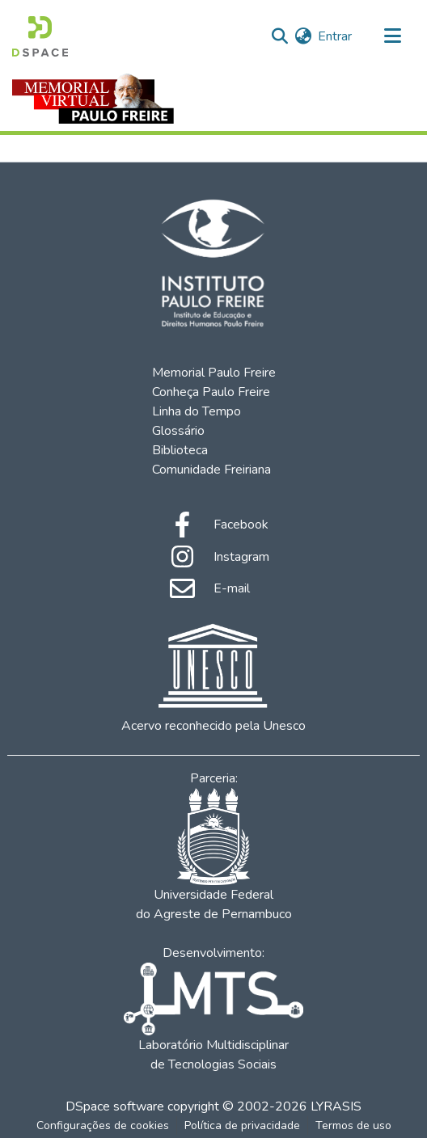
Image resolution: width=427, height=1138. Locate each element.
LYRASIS (336, 1106)
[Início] (40, 36)
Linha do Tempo (196, 411)
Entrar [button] (335, 36)
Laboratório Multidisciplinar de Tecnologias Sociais (213, 1018)
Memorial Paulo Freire (214, 372)
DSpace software (115, 1106)
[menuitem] (303, 36)
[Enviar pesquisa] (279, 36)
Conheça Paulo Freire (211, 392)
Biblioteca (180, 450)
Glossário (178, 431)
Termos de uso (353, 1125)
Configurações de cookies (102, 1125)
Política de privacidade (242, 1125)
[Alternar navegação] (392, 36)
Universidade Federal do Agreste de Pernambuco (214, 855)
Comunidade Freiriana (211, 469)
